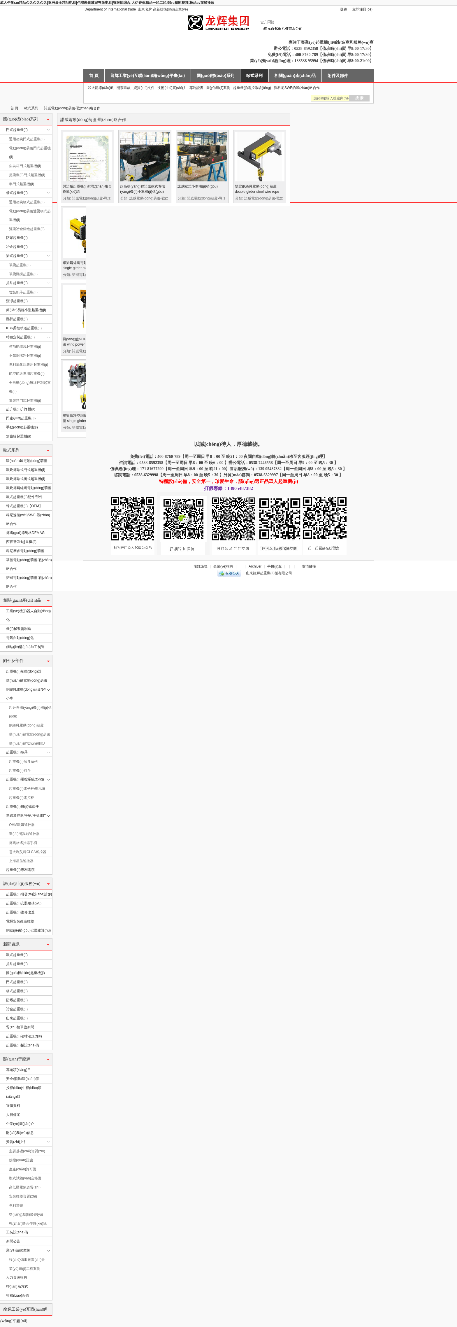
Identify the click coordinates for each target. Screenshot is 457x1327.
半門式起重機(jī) (21, 184)
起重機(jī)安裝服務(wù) (23, 903)
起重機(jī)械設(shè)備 (22, 1045)
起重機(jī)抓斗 (20, 770)
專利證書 (196, 88)
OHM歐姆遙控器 (22, 825)
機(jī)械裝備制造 (18, 629)
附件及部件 (338, 75)
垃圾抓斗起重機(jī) (23, 292)
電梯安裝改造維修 (20, 921)
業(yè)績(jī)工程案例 (24, 1269)
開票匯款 (124, 88)
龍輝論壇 (201, 566)
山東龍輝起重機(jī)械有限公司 (2, 108)
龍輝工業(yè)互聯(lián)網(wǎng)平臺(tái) (147, 75)
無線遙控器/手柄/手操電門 (26, 815)
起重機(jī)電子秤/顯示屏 (27, 789)
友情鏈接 (309, 566)
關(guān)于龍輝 (16, 1059)
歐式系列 (254, 75)
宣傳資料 (13, 1106)
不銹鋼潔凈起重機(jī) (25, 355)
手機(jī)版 (274, 566)
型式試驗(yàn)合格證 (25, 1178)
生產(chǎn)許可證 (22, 1169)
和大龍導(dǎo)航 (101, 88)
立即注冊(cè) (362, 9)
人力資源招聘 (16, 1277)
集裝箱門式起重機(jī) (25, 166)
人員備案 (13, 1115)
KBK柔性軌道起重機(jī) (24, 328)
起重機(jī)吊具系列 (23, 761)
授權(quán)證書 (21, 1160)
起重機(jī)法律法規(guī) (24, 1036)
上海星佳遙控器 (21, 861)
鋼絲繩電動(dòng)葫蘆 (26, 725)
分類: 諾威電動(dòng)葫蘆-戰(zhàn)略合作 (88, 198)
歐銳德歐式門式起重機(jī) (25, 470)
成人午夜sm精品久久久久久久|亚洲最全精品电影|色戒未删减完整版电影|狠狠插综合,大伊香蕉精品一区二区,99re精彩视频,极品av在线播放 (107, 3)
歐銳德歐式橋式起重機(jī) (25, 479)
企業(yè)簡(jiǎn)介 (20, 1124)
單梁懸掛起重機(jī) (23, 274)
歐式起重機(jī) (17, 955)
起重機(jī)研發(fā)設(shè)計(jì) (29, 894)
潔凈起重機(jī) (17, 301)
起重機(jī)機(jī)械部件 (22, 806)
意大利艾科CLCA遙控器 (27, 852)
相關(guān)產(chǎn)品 (295, 75)
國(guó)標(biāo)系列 (215, 75)
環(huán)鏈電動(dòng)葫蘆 (26, 461)
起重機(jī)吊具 (17, 752)
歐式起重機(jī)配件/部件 (24, 497)
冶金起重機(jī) (17, 247)
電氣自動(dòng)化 (20, 638)
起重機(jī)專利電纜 (20, 870)
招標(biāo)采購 (17, 1295)
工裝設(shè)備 (17, 1232)
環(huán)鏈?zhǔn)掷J (27, 743)
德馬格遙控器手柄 (23, 843)
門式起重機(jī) (17, 130)
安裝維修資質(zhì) (23, 1196)
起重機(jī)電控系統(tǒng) (252, 88)
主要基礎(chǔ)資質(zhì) (27, 1151)
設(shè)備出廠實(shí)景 (27, 1260)
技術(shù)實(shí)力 (171, 88)
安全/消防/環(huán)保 (22, 1079)
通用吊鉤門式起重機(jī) (27, 139)
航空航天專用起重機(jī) (27, 374)
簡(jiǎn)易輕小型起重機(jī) (26, 310)
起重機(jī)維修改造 (20, 912)
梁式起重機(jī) (17, 256)
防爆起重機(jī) (17, 238)
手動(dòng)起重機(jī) (22, 427)
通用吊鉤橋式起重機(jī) (27, 202)
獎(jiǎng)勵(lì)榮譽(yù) (26, 1214)
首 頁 (94, 75)
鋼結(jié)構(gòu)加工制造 (25, 647)
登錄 (343, 9)
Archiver (255, 566)
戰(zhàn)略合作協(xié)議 (28, 1223)
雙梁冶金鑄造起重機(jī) (27, 229)
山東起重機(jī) (17, 1018)
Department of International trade (110, 9)
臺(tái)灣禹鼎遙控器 (24, 834)
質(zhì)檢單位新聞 (20, 1027)
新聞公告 (13, 1241)
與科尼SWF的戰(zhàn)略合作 (297, 88)
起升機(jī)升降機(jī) (20, 409)
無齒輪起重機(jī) (18, 436)
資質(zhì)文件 (143, 88)
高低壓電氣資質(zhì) (25, 1187)
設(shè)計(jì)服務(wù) (22, 883)
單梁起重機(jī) (20, 265)
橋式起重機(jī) (17, 193)
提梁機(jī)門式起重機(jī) (27, 175)
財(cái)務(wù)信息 (20, 1133)
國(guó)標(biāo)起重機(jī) (25, 973)
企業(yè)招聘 (223, 566)
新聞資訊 (11, 944)
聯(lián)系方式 (17, 1286)
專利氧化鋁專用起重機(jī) (28, 365)
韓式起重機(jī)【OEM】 (24, 506)
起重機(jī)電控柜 (21, 798)
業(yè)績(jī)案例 (218, 88)
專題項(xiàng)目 (18, 1070)
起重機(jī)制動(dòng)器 (23, 671)
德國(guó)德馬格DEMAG (25, 533)
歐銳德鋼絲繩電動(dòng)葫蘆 (28, 488)
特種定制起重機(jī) (20, 337)
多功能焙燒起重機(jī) (25, 346)
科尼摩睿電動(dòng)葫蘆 (25, 551)
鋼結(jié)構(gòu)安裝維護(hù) (28, 930)
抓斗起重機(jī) (17, 283)
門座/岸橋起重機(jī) (21, 418)
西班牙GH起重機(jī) (21, 542)
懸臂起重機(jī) (17, 319)
